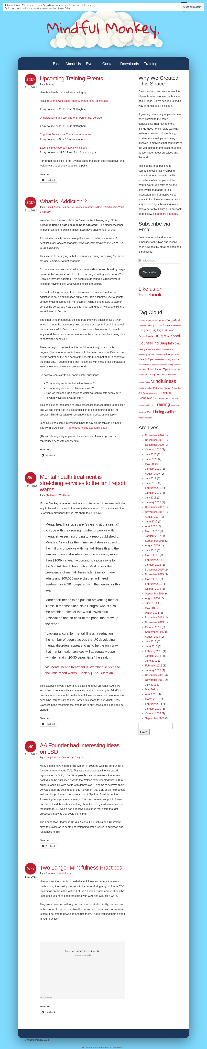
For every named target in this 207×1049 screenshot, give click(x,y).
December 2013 (154, 617)
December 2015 (154, 569)
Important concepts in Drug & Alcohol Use (96, 207)
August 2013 (152, 636)
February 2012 (153, 665)
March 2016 (152, 555)
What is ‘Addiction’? (63, 201)
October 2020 (153, 449)
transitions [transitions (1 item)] (175, 405)
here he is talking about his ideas (87, 427)
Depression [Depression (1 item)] (177, 325)
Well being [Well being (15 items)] (155, 412)
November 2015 (154, 574)
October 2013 (153, 627)
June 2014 (151, 603)
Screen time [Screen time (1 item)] (176, 388)
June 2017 (151, 521)
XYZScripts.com (119, 1047)
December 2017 (154, 507)
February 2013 (153, 651)
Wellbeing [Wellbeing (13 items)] (172, 412)
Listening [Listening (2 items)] (150, 374)
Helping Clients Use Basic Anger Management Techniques (74, 100)
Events (91, 64)
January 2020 (153, 468)
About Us (73, 64)
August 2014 (152, 598)
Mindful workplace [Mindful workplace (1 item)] (146, 388)
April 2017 (151, 526)
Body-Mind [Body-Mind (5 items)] (173, 320)
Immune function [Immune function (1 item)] (145, 365)
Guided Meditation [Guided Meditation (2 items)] (157, 354)
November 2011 (154, 679)
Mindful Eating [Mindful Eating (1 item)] (144, 382)
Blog (56, 64)
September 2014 (154, 593)
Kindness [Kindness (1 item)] (172, 370)
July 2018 (150, 497)
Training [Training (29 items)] (162, 404)
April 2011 (151, 694)
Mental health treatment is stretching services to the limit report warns (82, 483)
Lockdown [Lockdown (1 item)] (172, 375)
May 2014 (151, 608)
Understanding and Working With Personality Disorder (71, 117)
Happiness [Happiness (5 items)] (172, 354)
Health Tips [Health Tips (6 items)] (146, 359)
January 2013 (153, 655)
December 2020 (154, 444)
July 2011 (150, 684)
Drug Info (79, 757)
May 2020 (151, 464)
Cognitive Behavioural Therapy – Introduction (66, 134)
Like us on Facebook (151, 292)
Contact (108, 64)
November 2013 (154, 622)
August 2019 (152, 473)
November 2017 (154, 512)
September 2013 (154, 632)
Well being (64, 495)
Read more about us (165, 213)
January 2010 (153, 708)
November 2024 (154, 435)
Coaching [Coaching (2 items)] (149, 325)
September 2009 (154, 718)
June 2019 (151, 483)
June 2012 (151, 660)
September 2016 (154, 540)
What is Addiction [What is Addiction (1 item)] (145, 418)
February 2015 (153, 583)
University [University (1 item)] (142, 412)
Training (150, 64)
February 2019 (153, 488)
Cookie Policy (64, 8)
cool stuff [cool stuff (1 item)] (158, 325)
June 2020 (151, 459)
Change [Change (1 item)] (142, 325)
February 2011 (153, 704)
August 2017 (152, 516)
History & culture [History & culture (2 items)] (172, 359)
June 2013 (151, 646)
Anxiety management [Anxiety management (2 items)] (156, 320)
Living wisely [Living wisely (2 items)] (162, 374)
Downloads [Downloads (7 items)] (146, 336)
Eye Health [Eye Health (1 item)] (156, 349)
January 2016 (153, 564)
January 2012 (153, 670)
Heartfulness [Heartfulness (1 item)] (159, 360)
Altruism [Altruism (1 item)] (142, 321)
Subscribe (149, 272)
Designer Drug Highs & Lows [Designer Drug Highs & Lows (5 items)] (156, 330)
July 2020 (150, 454)
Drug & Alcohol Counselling (60, 207)
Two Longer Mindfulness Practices (81, 867)
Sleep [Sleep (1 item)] (157, 393)
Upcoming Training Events (71, 78)
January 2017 (153, 536)
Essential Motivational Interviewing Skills (63, 147)
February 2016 (153, 560)
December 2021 (154, 440)
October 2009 (153, 713)
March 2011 (152, 699)
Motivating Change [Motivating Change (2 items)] (162, 388)
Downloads (129, 64)
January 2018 (153, 502)
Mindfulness (52, 495)
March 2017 (152, 531)
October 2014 (153, 588)
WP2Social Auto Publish (91, 1047)
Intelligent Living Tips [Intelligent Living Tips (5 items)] (155, 369)
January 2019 (153, 492)
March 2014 (152, 612)
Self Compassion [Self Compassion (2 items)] (147, 393)
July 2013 (150, 641)
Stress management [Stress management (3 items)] (163, 398)
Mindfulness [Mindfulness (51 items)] (163, 381)
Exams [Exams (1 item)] (149, 349)
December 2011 (154, 675)
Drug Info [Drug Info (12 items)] (166, 343)
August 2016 (152, 545)
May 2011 (151, 689)
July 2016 (150, 550)
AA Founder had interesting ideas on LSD (80, 748)
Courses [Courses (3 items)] (167, 325)
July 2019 (150, 478)
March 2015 (152, 579)
